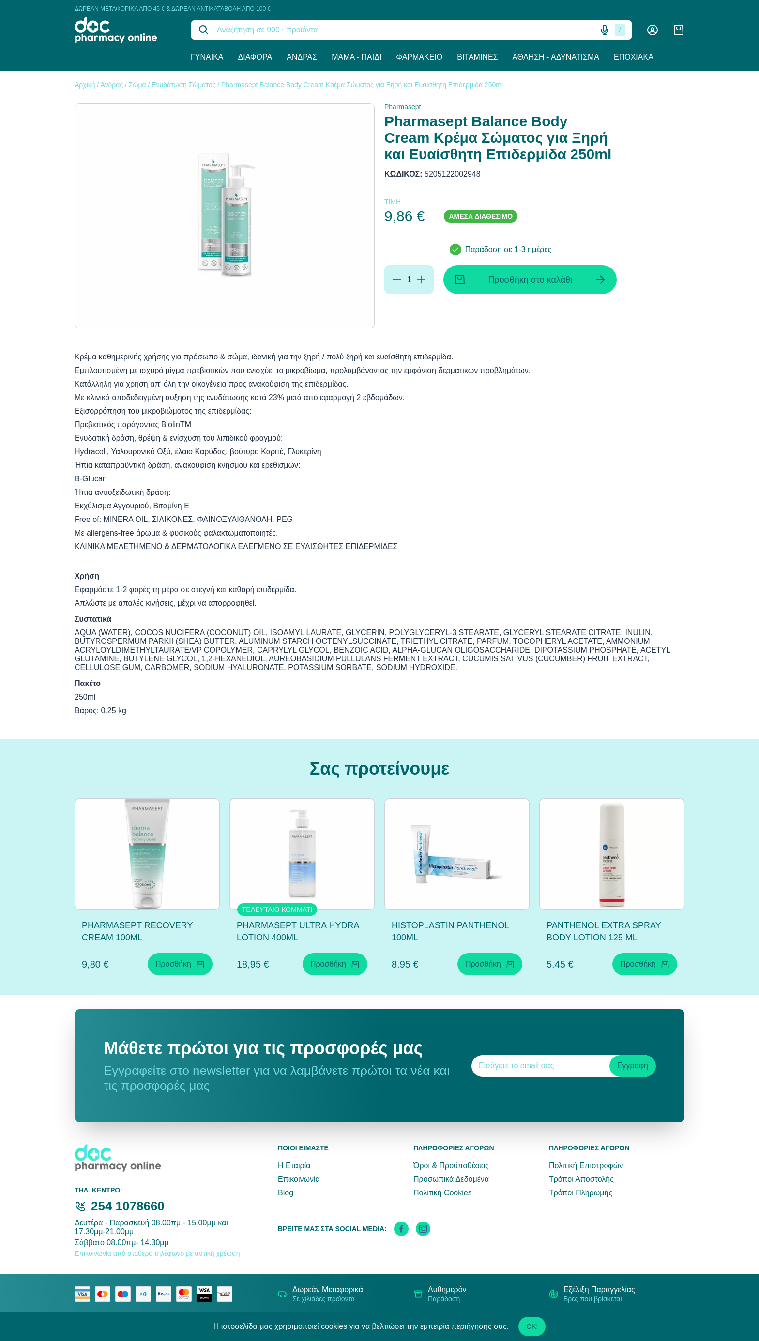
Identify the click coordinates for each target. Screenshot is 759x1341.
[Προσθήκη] (421, 279)
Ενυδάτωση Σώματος (183, 85)
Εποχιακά (633, 57)
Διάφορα (255, 57)
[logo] (125, 30)
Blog (285, 1193)
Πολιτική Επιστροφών (586, 1166)
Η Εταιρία (294, 1166)
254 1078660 (128, 1206)
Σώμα (137, 85)
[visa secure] (207, 1294)
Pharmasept (402, 107)
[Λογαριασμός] (652, 30)
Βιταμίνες (477, 57)
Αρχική (85, 85)
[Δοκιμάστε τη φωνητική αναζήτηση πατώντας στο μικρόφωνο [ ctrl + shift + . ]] (604, 30)
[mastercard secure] (186, 1294)
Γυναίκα (207, 57)
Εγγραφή (632, 1065)
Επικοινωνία (299, 1179)
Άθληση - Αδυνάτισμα (555, 57)
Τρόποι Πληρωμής (580, 1193)
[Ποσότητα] (409, 279)
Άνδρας (302, 57)
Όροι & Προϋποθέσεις (451, 1166)
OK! (532, 1326)
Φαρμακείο (419, 57)
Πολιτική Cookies (442, 1193)
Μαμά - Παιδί (356, 57)
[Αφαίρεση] (397, 279)
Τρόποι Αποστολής (581, 1179)
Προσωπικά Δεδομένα (451, 1179)
